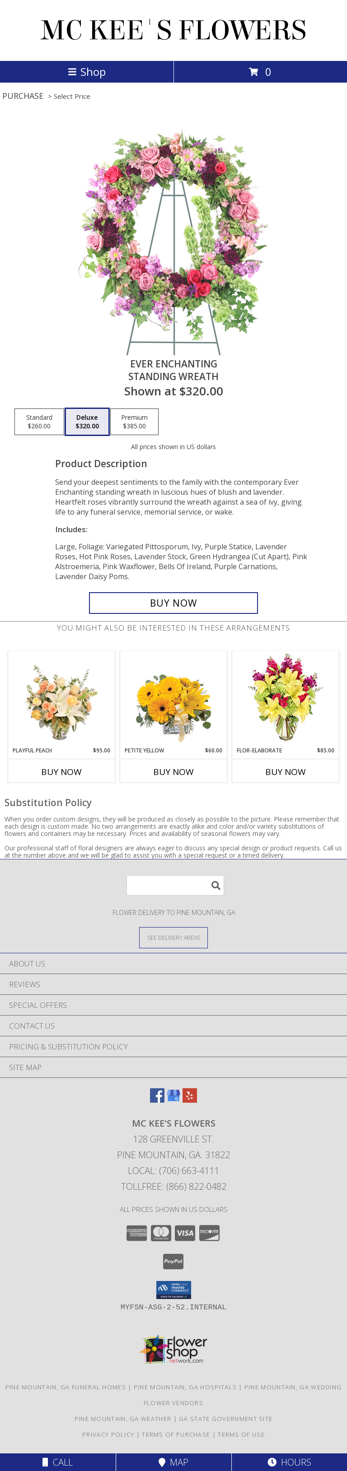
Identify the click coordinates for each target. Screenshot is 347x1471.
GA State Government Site (225, 1419)
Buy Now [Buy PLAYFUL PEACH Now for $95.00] (61, 772)
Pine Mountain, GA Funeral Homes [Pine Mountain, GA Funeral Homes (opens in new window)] (65, 1387)
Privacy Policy (108, 1434)
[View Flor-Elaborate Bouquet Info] (286, 699)
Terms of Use (241, 1434)
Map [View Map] (173, 1462)
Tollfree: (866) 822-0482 (173, 1186)
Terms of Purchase (176, 1434)
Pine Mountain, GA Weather (123, 1419)
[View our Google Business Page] (173, 1100)
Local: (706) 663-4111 (173, 1171)
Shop (87, 71)
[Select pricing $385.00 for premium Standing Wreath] (134, 422)
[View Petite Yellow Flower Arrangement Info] (173, 699)
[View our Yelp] (190, 1100)
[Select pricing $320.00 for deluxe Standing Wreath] (87, 422)
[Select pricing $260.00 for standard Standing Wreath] (39, 422)
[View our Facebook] (157, 1100)
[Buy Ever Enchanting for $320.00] (173, 603)
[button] (173, 1290)
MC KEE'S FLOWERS (173, 30)
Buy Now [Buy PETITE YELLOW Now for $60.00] (173, 772)
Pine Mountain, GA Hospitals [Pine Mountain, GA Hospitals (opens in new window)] (185, 1387)
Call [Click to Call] (57, 1462)
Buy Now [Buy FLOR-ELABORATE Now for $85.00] (285, 772)
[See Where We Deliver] (173, 937)
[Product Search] (175, 885)
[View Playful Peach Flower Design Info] (61, 698)
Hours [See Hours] (289, 1462)
